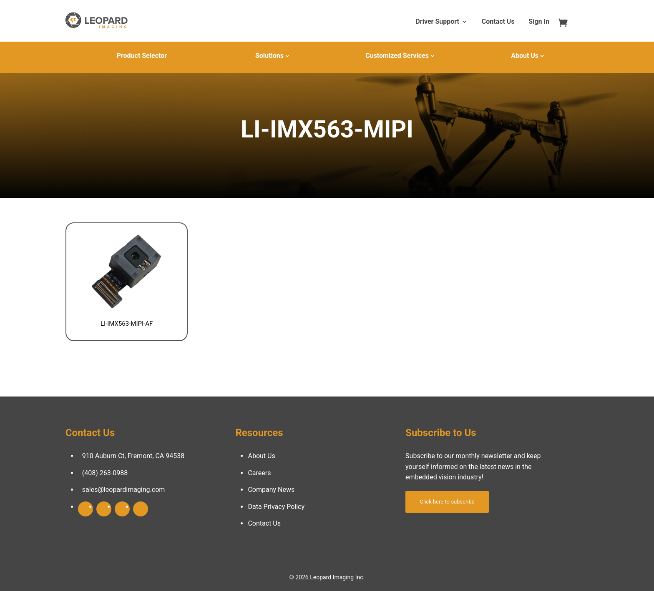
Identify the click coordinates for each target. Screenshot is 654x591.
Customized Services (397, 56)
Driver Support (437, 22)
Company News (271, 490)
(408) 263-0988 (105, 473)
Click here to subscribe (447, 502)
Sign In (538, 22)
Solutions (269, 56)
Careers (259, 473)
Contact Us (498, 22)
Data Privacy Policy (276, 507)
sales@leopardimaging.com (123, 490)
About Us (524, 56)
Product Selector (142, 56)
